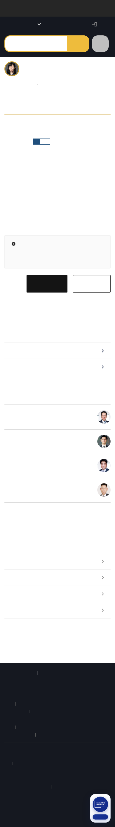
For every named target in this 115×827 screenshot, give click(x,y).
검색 (78, 43)
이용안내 (31, 749)
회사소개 (12, 749)
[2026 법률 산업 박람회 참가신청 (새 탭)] (100, 808)
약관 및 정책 (54, 749)
